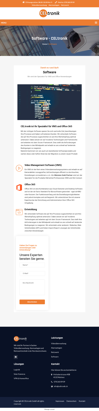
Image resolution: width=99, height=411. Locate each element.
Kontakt (82, 401)
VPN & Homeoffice (21, 378)
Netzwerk (65, 5)
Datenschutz (71, 401)
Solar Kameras (19, 374)
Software (54, 357)
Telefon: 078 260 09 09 (64, 2)
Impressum (60, 401)
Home (44, 44)
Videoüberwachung (39, 5)
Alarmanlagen (54, 5)
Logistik (17, 370)
